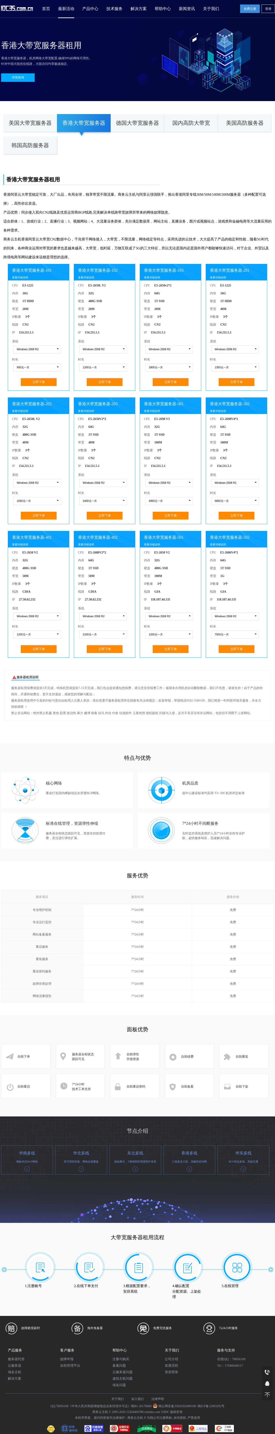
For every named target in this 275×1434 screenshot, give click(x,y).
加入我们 (137, 1399)
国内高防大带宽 (191, 123)
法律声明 (157, 1399)
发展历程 (171, 1365)
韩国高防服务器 (30, 145)
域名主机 (14, 1372)
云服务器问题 (122, 1372)
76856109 (238, 1359)
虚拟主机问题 (122, 1378)
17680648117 (234, 1365)
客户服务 (67, 1350)
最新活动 (66, 8)
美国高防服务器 (245, 123)
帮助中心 (163, 8)
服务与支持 (226, 1350)
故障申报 (67, 1359)
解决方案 (139, 8)
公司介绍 (171, 1359)
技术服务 (114, 8)
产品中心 (90, 8)
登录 (268, 9)
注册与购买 (120, 1359)
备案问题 (119, 1365)
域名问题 (119, 1385)
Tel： (221, 1365)
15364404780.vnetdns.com (143, 1412)
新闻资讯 (187, 8)
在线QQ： (224, 1359)
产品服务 (15, 1350)
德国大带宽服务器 (137, 123)
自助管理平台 (70, 1365)
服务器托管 (16, 1359)
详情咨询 (18, 77)
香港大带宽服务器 (83, 123)
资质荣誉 (171, 1372)
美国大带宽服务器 (30, 123)
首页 (46, 8)
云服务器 (14, 1365)
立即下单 (38, 382)
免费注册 (250, 9)
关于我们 (211, 8)
